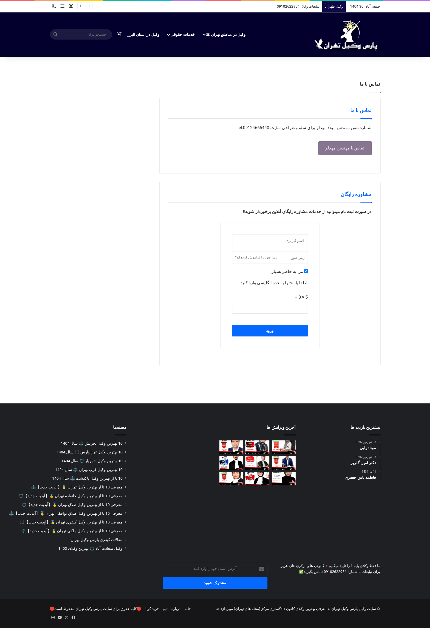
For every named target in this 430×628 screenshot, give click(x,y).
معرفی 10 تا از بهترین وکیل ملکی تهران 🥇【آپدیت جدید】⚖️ (72, 531)
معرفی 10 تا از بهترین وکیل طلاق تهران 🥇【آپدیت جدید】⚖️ (72, 504)
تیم (165, 609)
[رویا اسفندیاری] (231, 479)
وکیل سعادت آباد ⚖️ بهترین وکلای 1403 (91, 548)
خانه (188, 609)
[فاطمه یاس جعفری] (257, 447)
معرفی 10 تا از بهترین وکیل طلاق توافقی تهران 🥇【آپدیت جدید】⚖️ (65, 513)
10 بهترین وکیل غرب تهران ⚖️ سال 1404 (89, 469)
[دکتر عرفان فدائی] (231, 463)
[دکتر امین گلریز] (231, 447)
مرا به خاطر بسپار (290, 271)
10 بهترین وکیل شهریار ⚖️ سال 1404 (91, 460)
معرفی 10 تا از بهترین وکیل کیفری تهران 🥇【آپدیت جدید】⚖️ (71, 522)
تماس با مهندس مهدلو (344, 148)
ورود (270, 330)
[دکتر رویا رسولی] (284, 479)
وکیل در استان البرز (143, 34)
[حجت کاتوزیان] (257, 463)
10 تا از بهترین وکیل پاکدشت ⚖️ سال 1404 (87, 478)
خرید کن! (152, 609)
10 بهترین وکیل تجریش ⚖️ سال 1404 (91, 443)
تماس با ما (361, 110)
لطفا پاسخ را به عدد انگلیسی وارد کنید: (274, 282)
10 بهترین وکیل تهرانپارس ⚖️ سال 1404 (89, 452)
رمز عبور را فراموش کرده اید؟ (256, 257)
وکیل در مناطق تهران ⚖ (226, 34)
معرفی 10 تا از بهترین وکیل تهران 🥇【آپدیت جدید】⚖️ (76, 487)
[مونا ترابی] (284, 447)
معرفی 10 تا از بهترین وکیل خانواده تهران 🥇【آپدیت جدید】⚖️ (71, 496)
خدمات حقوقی (182, 34)
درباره (176, 609)
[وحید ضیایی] (284, 463)
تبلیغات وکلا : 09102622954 (298, 6)
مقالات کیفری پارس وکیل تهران (97, 539)
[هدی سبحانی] (257, 479)
